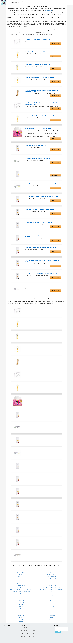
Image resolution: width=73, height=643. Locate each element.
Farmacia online (16, 640)
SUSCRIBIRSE (58, 631)
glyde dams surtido (48, 10)
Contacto (6, 627)
